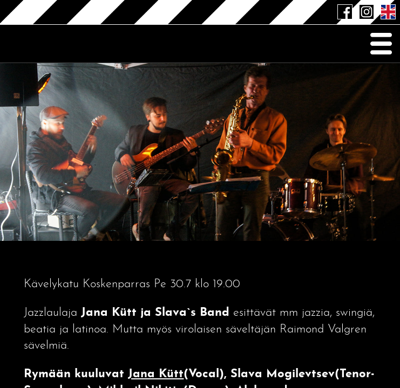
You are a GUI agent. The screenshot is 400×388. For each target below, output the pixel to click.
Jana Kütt (156, 374)
